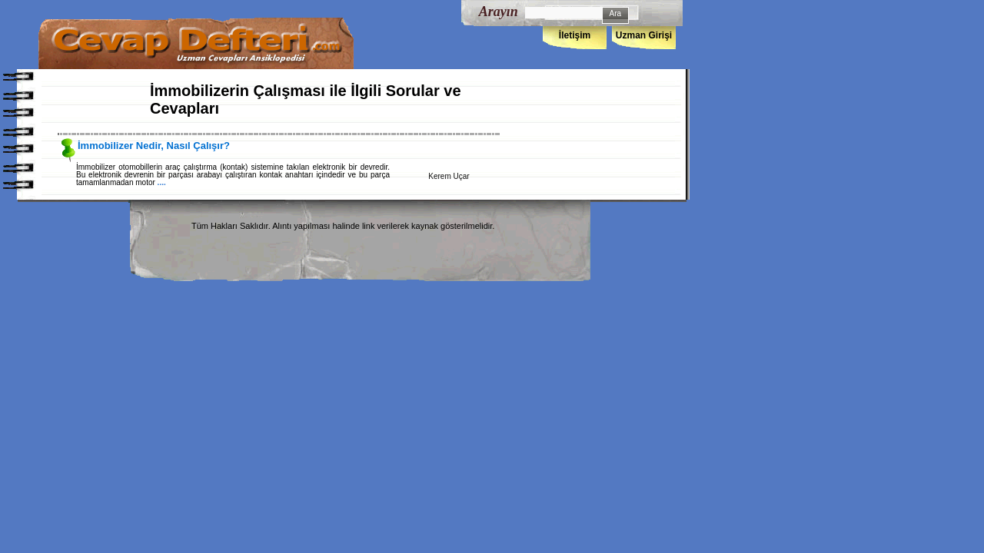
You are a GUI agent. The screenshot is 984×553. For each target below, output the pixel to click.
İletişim (574, 35)
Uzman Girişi (644, 35)
